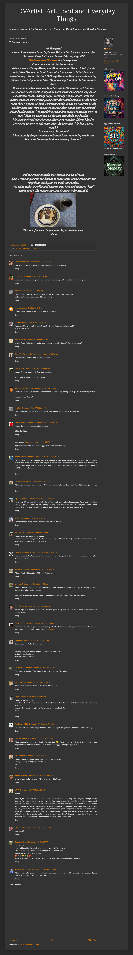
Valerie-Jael (19, 340)
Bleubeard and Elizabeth (42, 60)
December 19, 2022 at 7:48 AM (38, 262)
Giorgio (18, 322)
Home (53, 940)
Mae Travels (19, 369)
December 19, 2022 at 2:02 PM (46, 422)
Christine (18, 276)
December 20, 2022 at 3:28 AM (44, 552)
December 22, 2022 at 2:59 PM (35, 842)
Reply (17, 269)
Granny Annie (20, 262)
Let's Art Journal (21, 739)
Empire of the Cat (22, 623)
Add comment (15, 884)
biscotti (18, 248)
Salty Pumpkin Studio (23, 388)
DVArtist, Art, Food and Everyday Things (66, 14)
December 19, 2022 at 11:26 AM (37, 369)
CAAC (17, 790)
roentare (18, 408)
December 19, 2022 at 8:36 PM (33, 518)
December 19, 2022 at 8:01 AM (30, 291)
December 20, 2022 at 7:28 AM (36, 640)
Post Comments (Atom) (29, 944)
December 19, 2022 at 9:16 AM (36, 340)
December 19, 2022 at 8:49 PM (35, 533)
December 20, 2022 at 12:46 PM (42, 724)
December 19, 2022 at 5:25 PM (37, 481)
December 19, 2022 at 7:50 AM (35, 276)
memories (36, 248)
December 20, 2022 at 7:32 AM (42, 668)
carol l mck (19, 640)
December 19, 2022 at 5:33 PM (41, 499)
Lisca (17, 697)
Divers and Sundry (22, 668)
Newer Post (14, 940)
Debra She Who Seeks (23, 354)
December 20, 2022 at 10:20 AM (37, 682)
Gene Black (19, 606)
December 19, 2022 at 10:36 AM (45, 354)
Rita (16, 291)
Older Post (92, 940)
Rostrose (18, 842)
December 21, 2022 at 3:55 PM (39, 828)
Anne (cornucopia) (22, 569)
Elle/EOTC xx (51, 629)
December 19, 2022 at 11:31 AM (44, 388)
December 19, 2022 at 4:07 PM (47, 457)
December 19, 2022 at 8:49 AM (33, 322)
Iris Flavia (18, 533)
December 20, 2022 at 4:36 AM (36, 584)
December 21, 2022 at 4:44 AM (32, 790)
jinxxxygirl (19, 682)
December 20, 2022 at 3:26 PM (36, 756)
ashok (17, 518)
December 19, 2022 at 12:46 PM (34, 408)
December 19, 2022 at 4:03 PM (37, 442)
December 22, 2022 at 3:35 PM (43, 869)
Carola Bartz (20, 481)
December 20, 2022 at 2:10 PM (40, 739)
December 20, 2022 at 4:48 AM (37, 606)
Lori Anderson (20, 828)
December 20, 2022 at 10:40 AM (33, 697)
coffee (24, 248)
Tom (16, 308)
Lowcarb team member (24, 422)
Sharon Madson (21, 775)
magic (29, 248)
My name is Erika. (22, 499)
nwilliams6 (19, 584)
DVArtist (109, 49)
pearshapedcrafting (22, 869)
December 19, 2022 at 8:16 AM (31, 308)
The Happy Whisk (22, 724)
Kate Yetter (19, 756)
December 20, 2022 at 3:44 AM (42, 569)
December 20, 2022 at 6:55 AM (42, 623)
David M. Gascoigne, (23, 552)
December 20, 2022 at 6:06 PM (40, 775)
